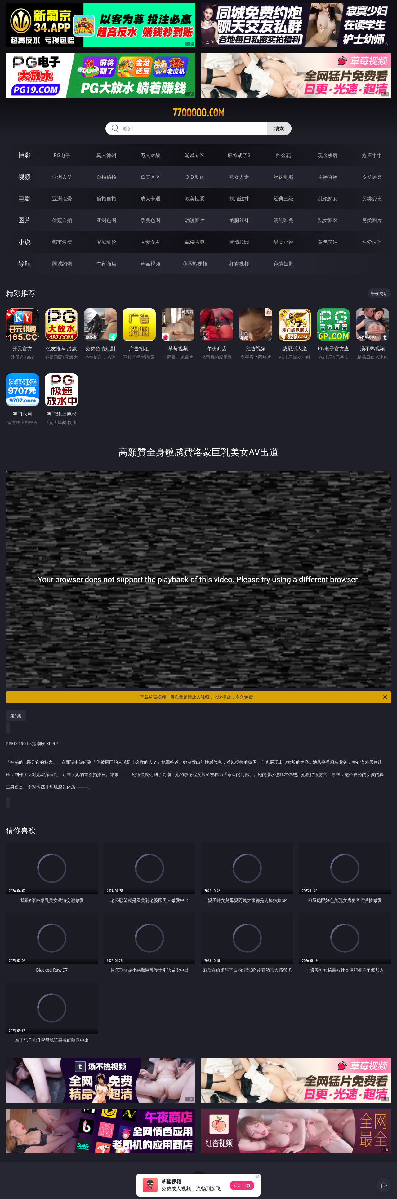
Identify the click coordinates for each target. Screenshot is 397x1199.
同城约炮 (62, 263)
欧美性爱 (195, 198)
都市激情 (62, 242)
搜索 (279, 128)
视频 (24, 177)
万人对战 (150, 155)
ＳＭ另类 (372, 176)
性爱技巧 (372, 242)
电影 (24, 198)
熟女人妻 (239, 176)
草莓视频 (150, 263)
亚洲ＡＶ (62, 176)
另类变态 (372, 198)
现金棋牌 (328, 155)
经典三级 (283, 198)
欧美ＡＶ (150, 176)
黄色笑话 (328, 242)
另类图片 (372, 220)
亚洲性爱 (62, 198)
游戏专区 (195, 155)
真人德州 (106, 155)
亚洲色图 (106, 220)
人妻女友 (150, 242)
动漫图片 (195, 220)
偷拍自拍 (106, 198)
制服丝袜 (239, 198)
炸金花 (283, 155)
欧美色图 (150, 220)
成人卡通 (150, 198)
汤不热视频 (194, 263)
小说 (24, 242)
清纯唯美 (283, 220)
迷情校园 (239, 242)
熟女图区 (328, 220)
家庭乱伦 (106, 242)
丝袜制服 (283, 176)
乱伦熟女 (328, 198)
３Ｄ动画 (195, 176)
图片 (24, 220)
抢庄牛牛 (372, 155)
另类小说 (283, 242)
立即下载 (242, 1185)
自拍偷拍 (106, 176)
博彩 (24, 155)
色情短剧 (283, 263)
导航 (24, 263)
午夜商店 (106, 263)
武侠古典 (195, 242)
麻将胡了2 (239, 155)
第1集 (15, 715)
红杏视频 (239, 263)
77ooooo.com (198, 113)
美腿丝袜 (239, 220)
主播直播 (328, 176)
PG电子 (62, 155)
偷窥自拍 (62, 220)
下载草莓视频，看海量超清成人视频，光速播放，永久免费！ (264, 697)
